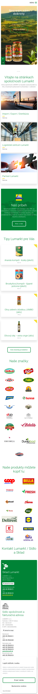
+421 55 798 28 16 (7, 655)
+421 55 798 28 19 (7, 649)
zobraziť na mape (8, 583)
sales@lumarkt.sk (7, 651)
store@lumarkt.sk (7, 595)
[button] (19, 680)
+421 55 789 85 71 (7, 589)
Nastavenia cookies (19, 686)
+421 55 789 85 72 (7, 593)
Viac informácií (6, 691)
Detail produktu (19, 29)
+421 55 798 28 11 (7, 636)
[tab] (17, 71)
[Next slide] (3, 63)
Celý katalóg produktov (19, 350)
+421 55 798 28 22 (7, 647)
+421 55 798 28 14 (7, 645)
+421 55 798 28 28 (7, 640)
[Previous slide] (3, 59)
